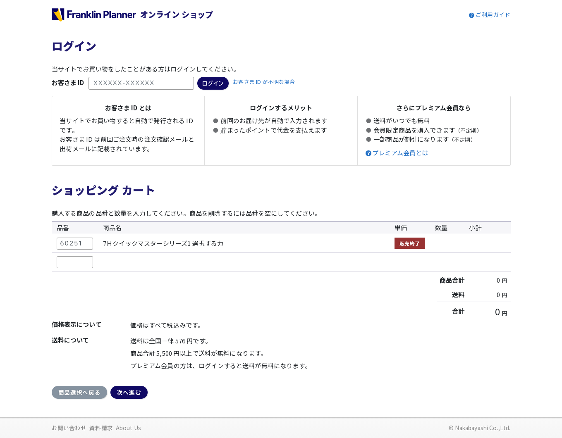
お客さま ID (68, 82)
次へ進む (129, 392)
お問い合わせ (69, 428)
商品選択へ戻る (79, 392)
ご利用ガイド (493, 14)
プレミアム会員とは (400, 153)
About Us (128, 428)
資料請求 (101, 428)
